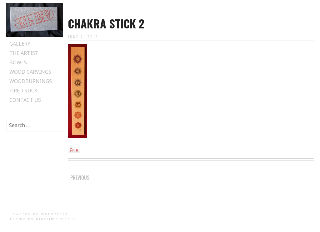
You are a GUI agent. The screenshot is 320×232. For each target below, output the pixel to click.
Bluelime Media (56, 218)
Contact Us (25, 99)
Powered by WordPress (38, 213)
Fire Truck (23, 90)
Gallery (19, 43)
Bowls (18, 62)
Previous (79, 177)
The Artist (23, 53)
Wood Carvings (30, 71)
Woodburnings (30, 81)
